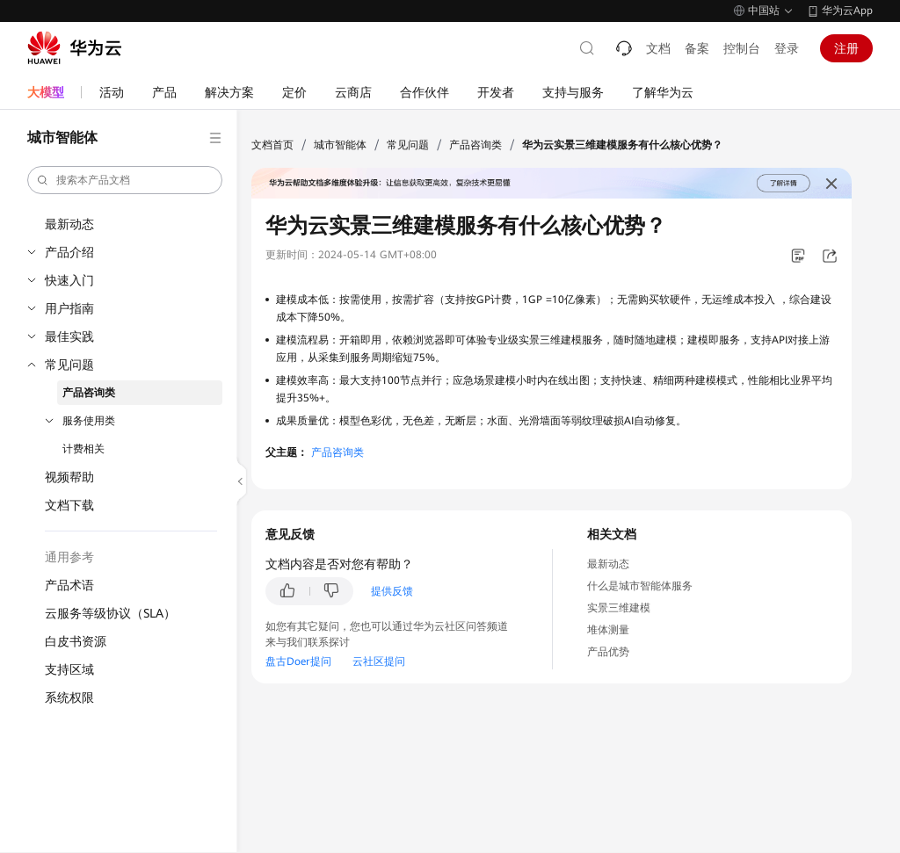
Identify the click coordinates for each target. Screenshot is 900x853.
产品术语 (69, 585)
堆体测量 (608, 630)
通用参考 (69, 557)
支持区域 (69, 669)
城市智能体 (340, 145)
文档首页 (272, 145)
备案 (697, 48)
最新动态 (69, 224)
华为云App (847, 10)
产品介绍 (69, 252)
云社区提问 (378, 661)
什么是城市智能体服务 (640, 586)
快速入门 (69, 280)
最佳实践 (69, 336)
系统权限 (69, 697)
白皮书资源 (75, 641)
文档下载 (69, 505)
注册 (846, 48)
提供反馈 (392, 591)
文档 (658, 48)
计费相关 (83, 449)
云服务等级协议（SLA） (110, 613)
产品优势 (608, 652)
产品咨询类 (88, 393)
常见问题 (69, 365)
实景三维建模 (618, 608)
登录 (786, 48)
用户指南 (69, 308)
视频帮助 (69, 477)
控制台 (741, 48)
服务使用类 (88, 421)
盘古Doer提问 (298, 661)
